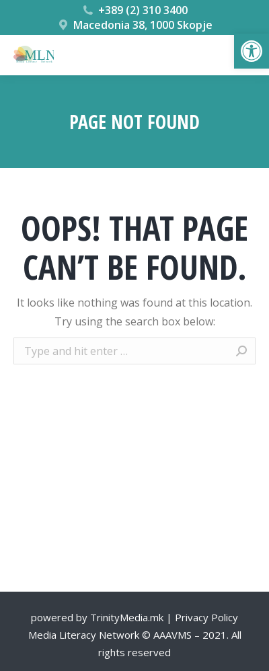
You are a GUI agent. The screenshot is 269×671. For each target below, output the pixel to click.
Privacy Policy (206, 617)
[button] (251, 51)
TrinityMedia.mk (126, 617)
